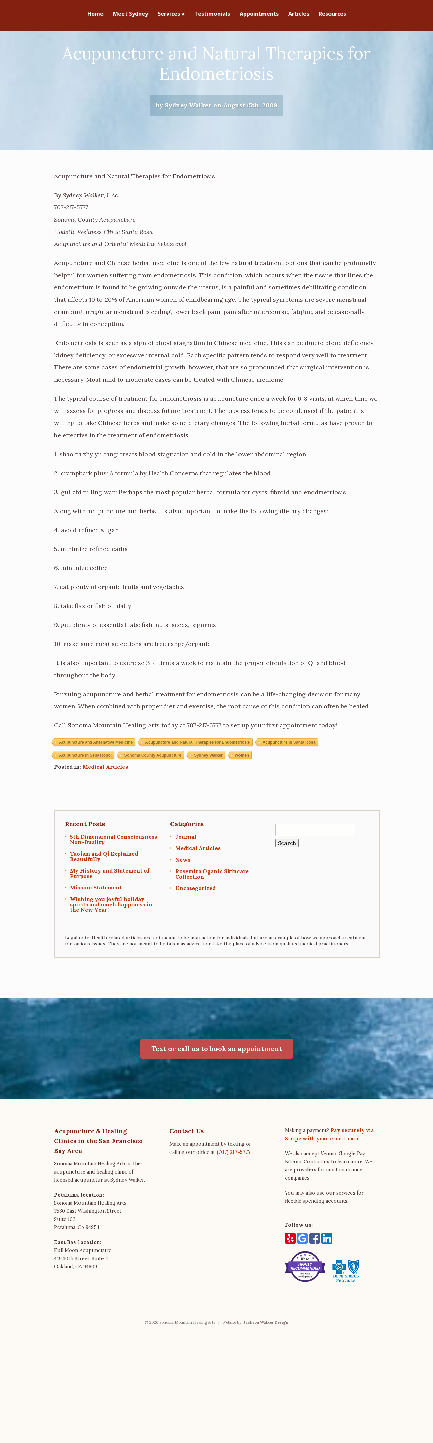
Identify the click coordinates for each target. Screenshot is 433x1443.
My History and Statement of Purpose (109, 907)
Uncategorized (195, 921)
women (242, 788)
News (182, 893)
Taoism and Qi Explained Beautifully (104, 890)
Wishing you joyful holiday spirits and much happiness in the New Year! (111, 938)
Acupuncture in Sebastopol (85, 788)
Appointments (259, 14)
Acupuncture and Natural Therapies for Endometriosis (197, 776)
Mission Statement (96, 921)
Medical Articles (105, 800)
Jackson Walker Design (265, 1356)
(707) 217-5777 (233, 1186)
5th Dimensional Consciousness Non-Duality (113, 873)
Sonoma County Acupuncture (152, 788)
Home (95, 14)
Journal (186, 870)
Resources (332, 14)
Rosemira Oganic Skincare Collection (212, 907)
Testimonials (212, 14)
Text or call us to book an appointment (216, 1082)
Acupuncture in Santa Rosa (289, 776)
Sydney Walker (208, 788)
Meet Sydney (130, 14)
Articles (298, 14)
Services (171, 14)
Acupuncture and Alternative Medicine (96, 776)
